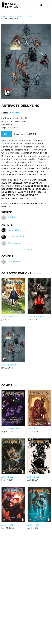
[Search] (41, 5)
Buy (6, 134)
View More (39, 273)
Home (3, 16)
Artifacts (30, 16)
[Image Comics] (9, 5)
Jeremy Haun (14, 229)
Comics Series (16, 16)
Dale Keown (13, 243)
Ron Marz (12, 217)
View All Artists (26, 250)
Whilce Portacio (15, 236)
